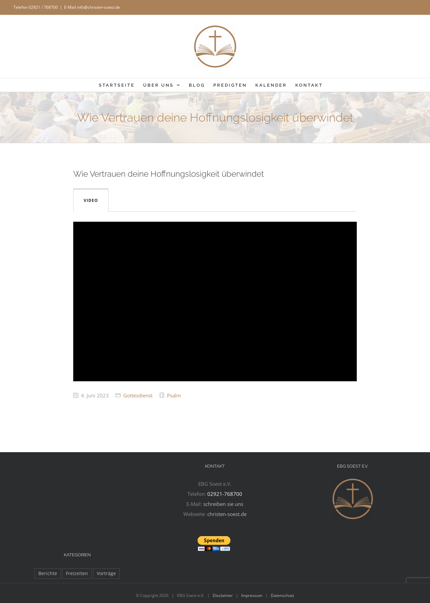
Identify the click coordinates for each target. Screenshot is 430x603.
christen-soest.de (227, 514)
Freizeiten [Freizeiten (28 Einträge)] (77, 573)
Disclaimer (223, 595)
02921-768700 (224, 493)
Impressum (251, 595)
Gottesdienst (138, 395)
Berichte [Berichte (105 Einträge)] (47, 573)
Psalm (174, 395)
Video (91, 200)
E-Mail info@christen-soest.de (92, 7)
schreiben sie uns (223, 504)
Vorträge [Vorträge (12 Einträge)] (106, 573)
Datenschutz (282, 595)
